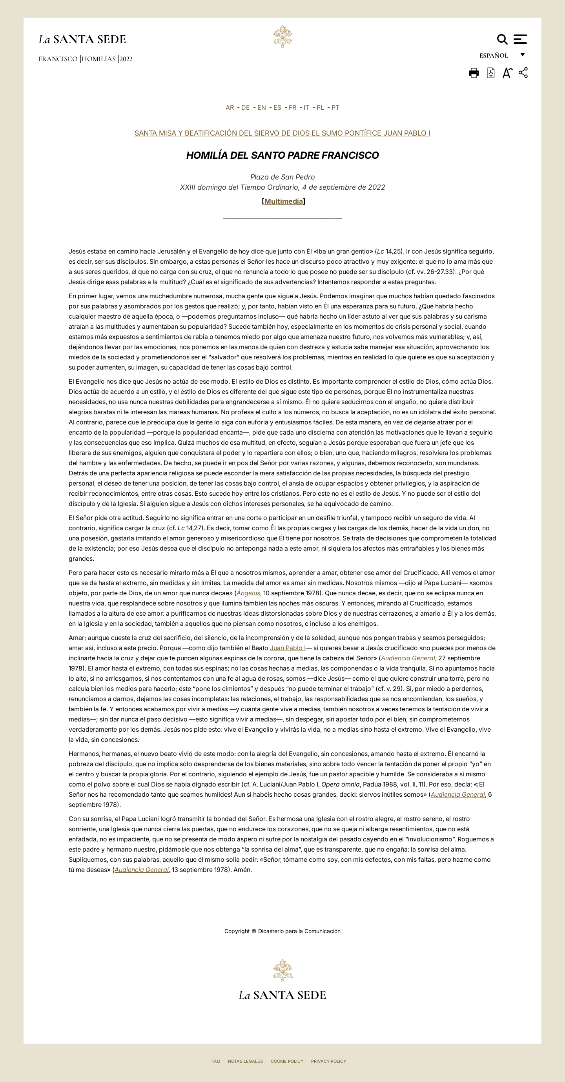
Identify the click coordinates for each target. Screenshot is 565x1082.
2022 (126, 58)
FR (292, 107)
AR (230, 107)
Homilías (99, 58)
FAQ (215, 1061)
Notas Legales (245, 1061)
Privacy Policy (328, 1061)
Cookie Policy (287, 1061)
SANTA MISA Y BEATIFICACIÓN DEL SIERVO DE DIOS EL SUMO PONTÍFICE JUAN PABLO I (282, 133)
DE (245, 107)
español (497, 58)
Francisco (58, 58)
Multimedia (283, 201)
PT (335, 107)
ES (277, 107)
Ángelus (248, 593)
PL (320, 107)
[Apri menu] (519, 39)
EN (261, 107)
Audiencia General (408, 658)
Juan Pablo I (288, 648)
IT (306, 107)
